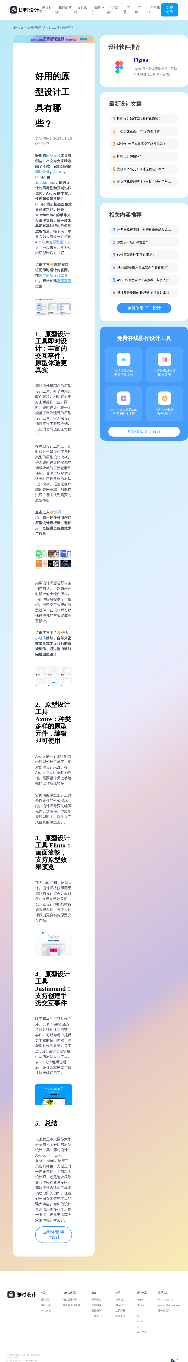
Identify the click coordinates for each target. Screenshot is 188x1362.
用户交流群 (164, 1310)
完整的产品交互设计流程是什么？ (141, 169)
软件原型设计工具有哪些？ (136, 254)
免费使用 (169, 10)
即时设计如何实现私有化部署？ (139, 118)
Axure (140, 1321)
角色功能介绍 (70, 1299)
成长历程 (120, 1310)
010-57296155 (165, 1299)
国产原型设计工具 (53, 275)
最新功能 (114, 10)
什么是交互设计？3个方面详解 (138, 131)
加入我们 (120, 1305)
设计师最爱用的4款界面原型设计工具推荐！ (145, 292)
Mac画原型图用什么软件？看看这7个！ (144, 267)
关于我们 (153, 10)
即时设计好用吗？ (129, 156)
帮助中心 (97, 10)
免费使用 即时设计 (144, 308)
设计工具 (46, 1299)
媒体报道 (120, 1315)
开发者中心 (97, 1315)
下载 (126, 10)
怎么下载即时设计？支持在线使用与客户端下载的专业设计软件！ (145, 181)
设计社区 (45, 10)
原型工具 (46, 1305)
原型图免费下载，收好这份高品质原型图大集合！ (145, 229)
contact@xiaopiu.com (169, 1305)
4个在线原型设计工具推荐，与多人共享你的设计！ (145, 280)
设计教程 (81, 10)
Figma (140, 60)
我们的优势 (63, 10)
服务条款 (96, 1310)
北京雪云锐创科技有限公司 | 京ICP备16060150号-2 (23, 1356)
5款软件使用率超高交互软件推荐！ (141, 144)
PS (138, 1310)
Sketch (140, 1305)
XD (138, 1315)
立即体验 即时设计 (53, 1235)
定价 (138, 10)
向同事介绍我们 (71, 1305)
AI (138, 1326)
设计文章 (18, 27)
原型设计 (53, 155)
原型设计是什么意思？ (133, 242)
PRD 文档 (46, 1310)
